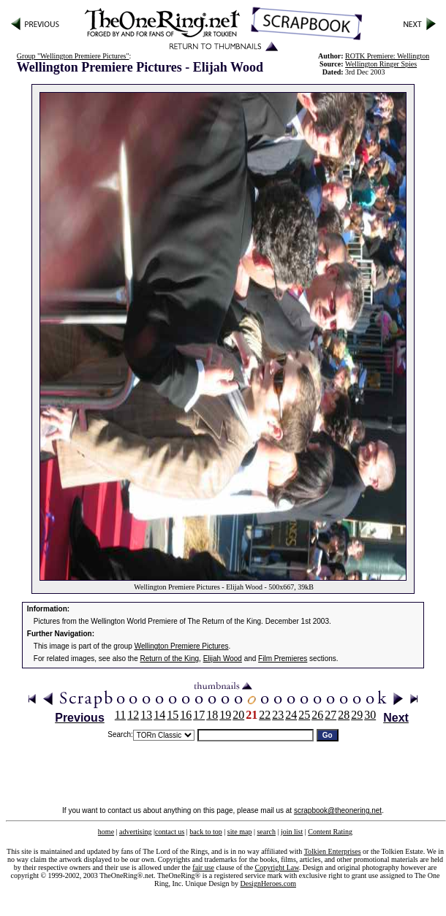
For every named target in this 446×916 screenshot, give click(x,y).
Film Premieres (282, 658)
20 (238, 715)
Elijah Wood (222, 658)
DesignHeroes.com (268, 883)
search (266, 832)
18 (212, 715)
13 (146, 715)
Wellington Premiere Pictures (182, 646)
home (106, 832)
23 (278, 715)
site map (239, 832)
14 (159, 715)
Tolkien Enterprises (332, 851)
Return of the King (170, 658)
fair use (203, 867)
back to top (205, 832)
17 (199, 715)
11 (120, 715)
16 (186, 715)
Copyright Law (277, 867)
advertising (135, 832)
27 (330, 715)
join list (292, 832)
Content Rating (330, 832)
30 (370, 715)
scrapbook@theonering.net (338, 810)
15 (172, 715)
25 (304, 715)
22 (265, 715)
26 (317, 715)
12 (133, 715)
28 (343, 715)
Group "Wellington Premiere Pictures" (73, 56)
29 (357, 715)
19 (225, 715)
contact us (169, 832)
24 (291, 715)
